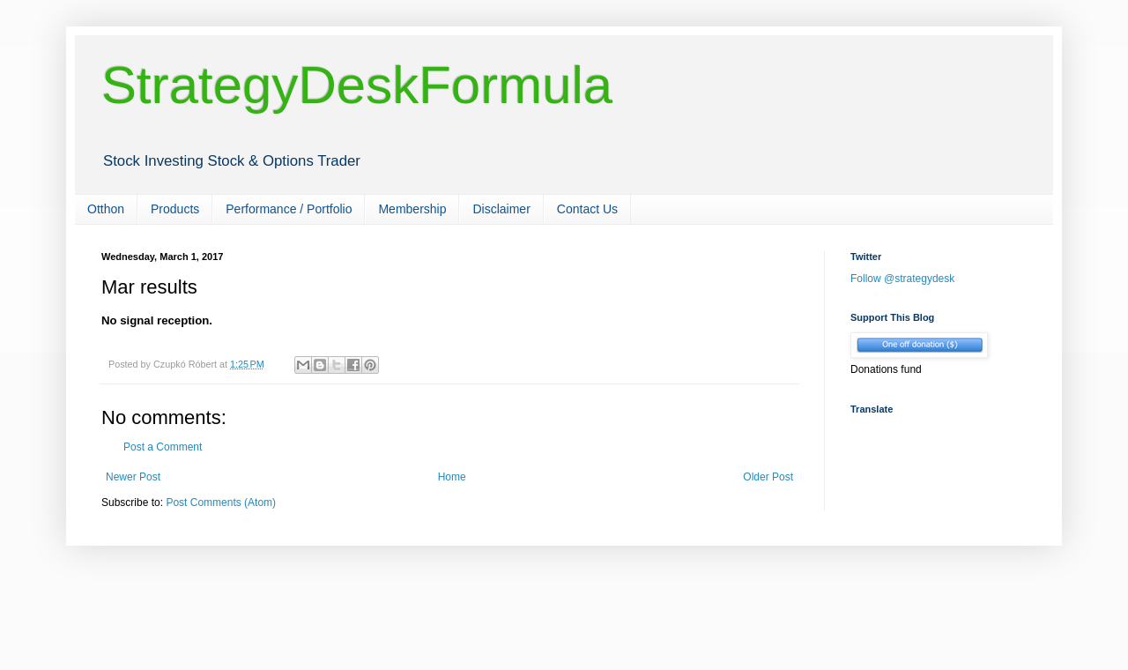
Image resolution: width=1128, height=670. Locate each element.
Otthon (105, 209)
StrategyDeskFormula (356, 85)
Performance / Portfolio (289, 209)
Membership (412, 209)
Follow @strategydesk (902, 278)
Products (175, 209)
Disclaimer (501, 209)
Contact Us (587, 209)
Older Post (768, 477)
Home (452, 477)
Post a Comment (162, 447)
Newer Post (133, 477)
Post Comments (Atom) (221, 502)
